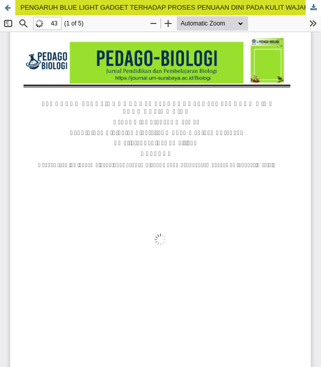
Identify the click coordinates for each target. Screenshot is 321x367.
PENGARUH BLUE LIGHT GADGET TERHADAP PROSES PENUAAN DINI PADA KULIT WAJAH (164, 7)
